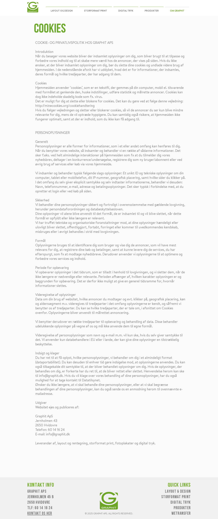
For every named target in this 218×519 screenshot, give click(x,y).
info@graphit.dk (51, 375)
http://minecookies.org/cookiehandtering (65, 105)
